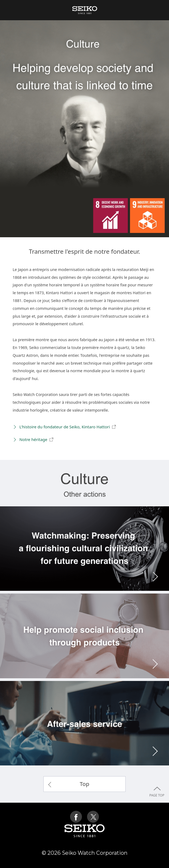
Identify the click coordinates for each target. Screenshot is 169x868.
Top (84, 784)
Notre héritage (36, 440)
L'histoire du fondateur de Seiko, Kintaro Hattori (67, 427)
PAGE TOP (156, 824)
